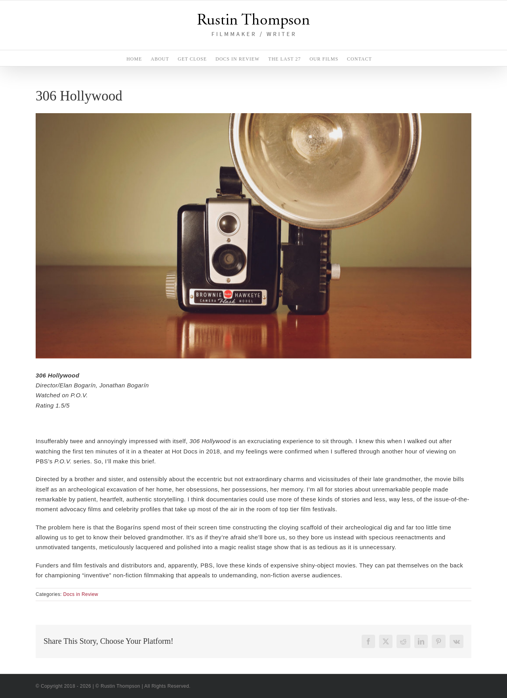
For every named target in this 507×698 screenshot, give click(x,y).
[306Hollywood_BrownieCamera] (253, 235)
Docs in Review (80, 594)
